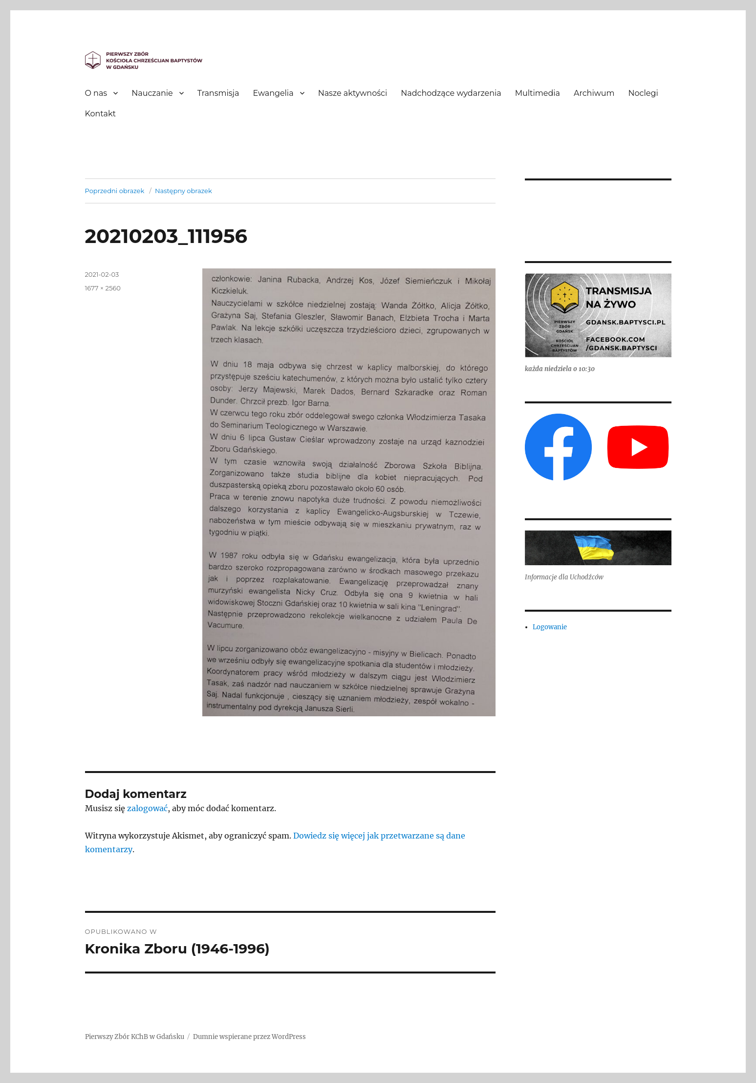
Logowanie (550, 627)
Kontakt (100, 113)
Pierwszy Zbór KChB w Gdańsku (134, 1037)
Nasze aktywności (353, 93)
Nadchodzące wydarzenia (451, 93)
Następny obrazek (183, 191)
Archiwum (594, 93)
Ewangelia (273, 93)
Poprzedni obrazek (115, 191)
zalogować (147, 808)
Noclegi (643, 93)
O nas (96, 93)
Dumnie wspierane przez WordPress (249, 1037)
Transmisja (218, 93)
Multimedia (537, 93)
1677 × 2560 (103, 288)
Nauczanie (152, 93)
